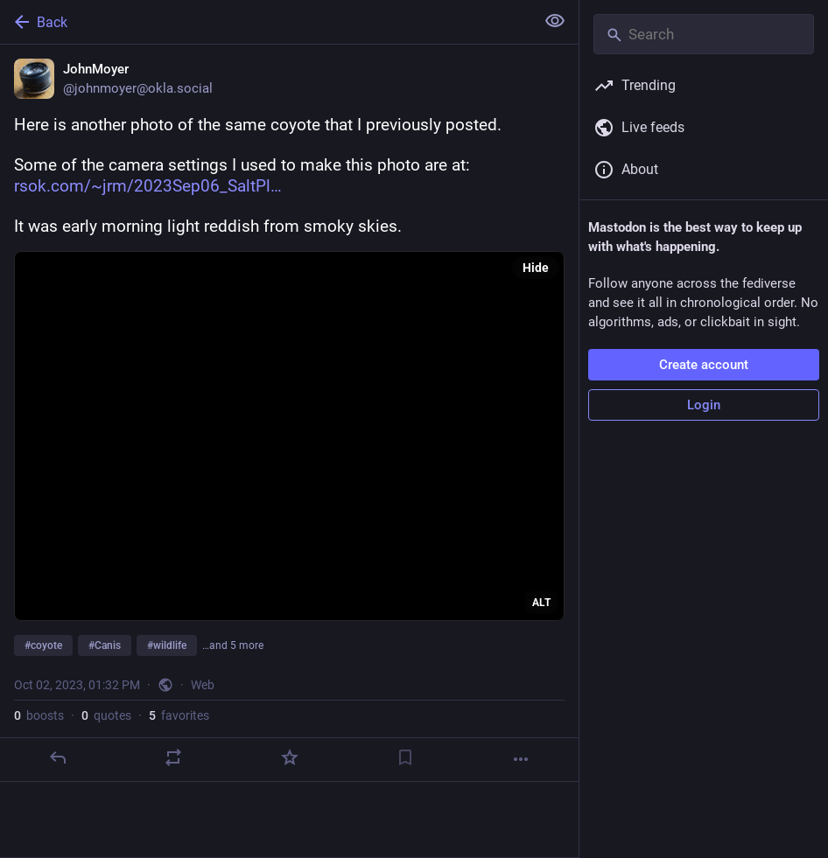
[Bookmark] (405, 757)
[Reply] (57, 757)
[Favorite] (289, 757)
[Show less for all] (555, 21)
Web (202, 685)
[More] (520, 759)
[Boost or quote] (173, 757)
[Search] (703, 34)
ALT (541, 602)
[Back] (265, 22)
